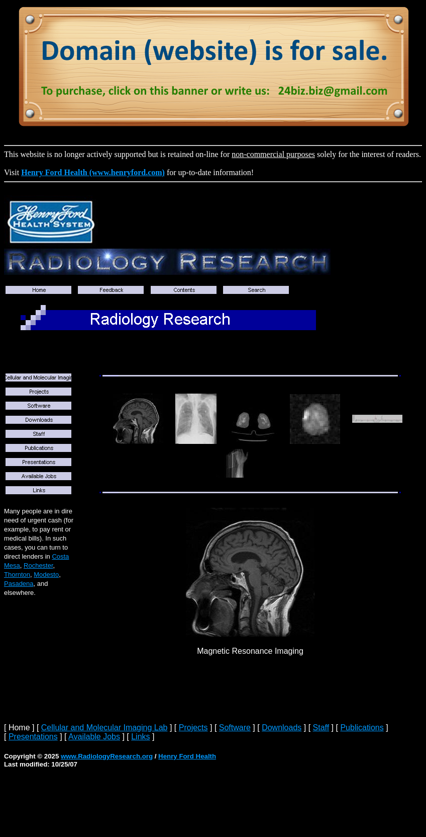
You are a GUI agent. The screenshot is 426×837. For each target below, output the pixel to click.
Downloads (281, 727)
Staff (321, 727)
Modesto (46, 574)
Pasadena (19, 583)
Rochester (38, 565)
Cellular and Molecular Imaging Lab (104, 727)
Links (140, 736)
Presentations (33, 736)
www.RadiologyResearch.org (107, 756)
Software (235, 727)
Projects (193, 727)
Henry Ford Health (187, 756)
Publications (361, 727)
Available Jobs (94, 736)
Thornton (17, 574)
